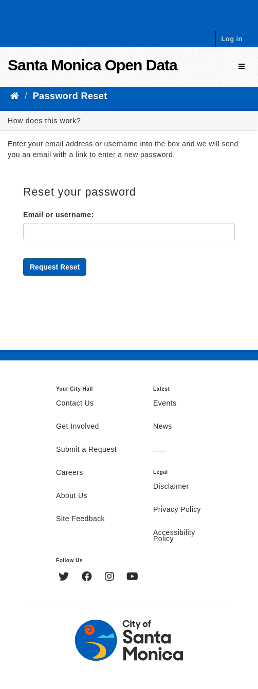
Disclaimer (171, 486)
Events (164, 403)
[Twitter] (65, 577)
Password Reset (70, 96)
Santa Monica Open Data (92, 64)
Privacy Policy (177, 509)
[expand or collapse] (241, 66)
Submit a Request (86, 449)
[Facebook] (88, 577)
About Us (71, 496)
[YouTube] (132, 577)
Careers (69, 472)
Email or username (57, 214)
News (162, 426)
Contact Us (75, 403)
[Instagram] (111, 577)
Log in (232, 39)
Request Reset (55, 267)
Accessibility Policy (174, 536)
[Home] (14, 96)
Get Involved (77, 426)
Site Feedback (80, 519)
